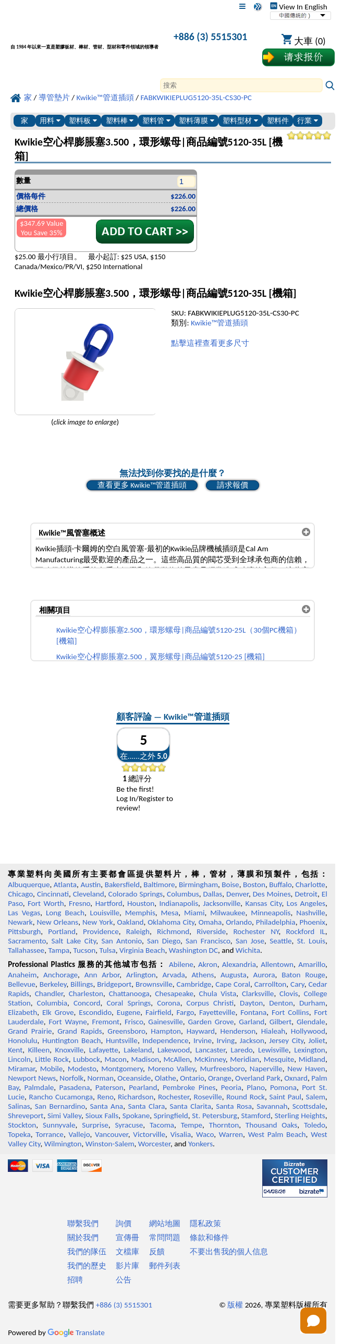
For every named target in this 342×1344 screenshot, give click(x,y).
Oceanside (134, 1078)
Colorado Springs (135, 894)
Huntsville (122, 1040)
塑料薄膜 (196, 121)
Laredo (242, 1050)
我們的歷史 (86, 1265)
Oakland (130, 922)
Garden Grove (211, 1021)
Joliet (316, 1040)
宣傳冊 (127, 1237)
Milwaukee (227, 912)
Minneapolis (270, 912)
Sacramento (27, 941)
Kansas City (264, 903)
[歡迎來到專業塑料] (84, 38)
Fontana (253, 1012)
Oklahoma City (171, 922)
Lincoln (19, 1059)
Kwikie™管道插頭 (219, 323)
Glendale (311, 1021)
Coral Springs (128, 1003)
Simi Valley (64, 1115)
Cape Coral (232, 984)
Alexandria (239, 964)
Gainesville (165, 1021)
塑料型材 (240, 121)
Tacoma (162, 1125)
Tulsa (108, 950)
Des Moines (272, 894)
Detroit (306, 894)
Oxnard (296, 1078)
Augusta (234, 974)
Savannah (271, 1106)
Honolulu (22, 1040)
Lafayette (103, 1050)
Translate (76, 1332)
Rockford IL (305, 931)
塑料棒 (120, 121)
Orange (219, 1078)
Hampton (166, 1031)
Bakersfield (122, 884)
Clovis (288, 993)
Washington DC (193, 950)
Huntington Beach (71, 1040)
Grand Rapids (79, 1031)
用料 (50, 121)
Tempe (191, 1125)
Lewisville (273, 1050)
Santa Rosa (234, 1106)
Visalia (180, 1134)
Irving (225, 1040)
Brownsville (154, 984)
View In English (298, 6)
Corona (168, 1003)
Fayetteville (217, 1012)
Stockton (22, 1125)
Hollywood (308, 1031)
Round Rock (245, 1096)
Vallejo (79, 1134)
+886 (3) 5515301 (210, 36)
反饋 (157, 1251)
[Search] (241, 85)
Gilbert (280, 1021)
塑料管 (156, 121)
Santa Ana (106, 1106)
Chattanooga (129, 993)
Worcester (154, 1143)
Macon (115, 1059)
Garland (251, 1021)
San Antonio (121, 941)
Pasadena (74, 1087)
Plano (255, 1087)
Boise (230, 884)
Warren (231, 1134)
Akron (207, 964)
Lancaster (210, 1050)
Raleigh (138, 931)
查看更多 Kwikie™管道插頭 (142, 485)
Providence (101, 931)
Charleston (86, 993)
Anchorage (60, 974)
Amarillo (311, 964)
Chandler (49, 993)
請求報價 (232, 485)
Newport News (32, 1078)
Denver (237, 894)
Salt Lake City (74, 941)
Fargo (185, 1012)
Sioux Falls (102, 1115)
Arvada (173, 974)
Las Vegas (24, 912)
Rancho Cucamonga (60, 1096)
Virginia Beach (142, 950)
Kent (15, 1050)
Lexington (309, 1050)
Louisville (104, 912)
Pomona (283, 1087)
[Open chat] (313, 1320)
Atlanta (65, 884)
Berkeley (53, 984)
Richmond (173, 931)
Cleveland (88, 894)
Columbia (52, 1003)
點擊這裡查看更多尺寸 (210, 343)
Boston (254, 884)
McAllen (177, 1059)
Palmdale (39, 1087)
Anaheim (22, 974)
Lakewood (173, 1050)
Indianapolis (178, 903)
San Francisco (208, 941)
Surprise (95, 1125)
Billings (81, 984)
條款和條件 (209, 1237)
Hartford (109, 903)
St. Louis (311, 941)
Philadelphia (276, 922)
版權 (235, 1305)
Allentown (277, 964)
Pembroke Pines (189, 1087)
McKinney (210, 1059)
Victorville (149, 1134)
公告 (123, 1280)
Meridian (244, 1059)
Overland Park (257, 1078)
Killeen (39, 1050)
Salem (315, 1096)
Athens (202, 974)
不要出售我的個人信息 (229, 1251)
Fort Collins (290, 1012)
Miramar (21, 1068)
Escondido (95, 1012)
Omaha (210, 922)
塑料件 (278, 121)
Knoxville (69, 1050)
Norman (100, 1078)
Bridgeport (114, 984)
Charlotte (310, 884)
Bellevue (21, 984)
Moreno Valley (172, 1068)
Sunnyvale (59, 1125)
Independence (165, 1040)
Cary (297, 984)
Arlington (141, 974)
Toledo (314, 1125)
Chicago (20, 894)
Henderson (238, 1031)
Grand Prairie (30, 1031)
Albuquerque (29, 884)
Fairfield (158, 1012)
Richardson (135, 1096)
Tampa (58, 950)
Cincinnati (53, 894)
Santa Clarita (190, 1106)
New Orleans (57, 922)
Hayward (201, 1031)
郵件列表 (164, 1265)
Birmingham (198, 884)
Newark (20, 922)
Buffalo (280, 884)
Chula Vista (218, 993)
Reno (105, 1096)
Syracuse (129, 1125)
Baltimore (159, 884)
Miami (194, 912)
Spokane (136, 1115)
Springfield (171, 1115)
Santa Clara (146, 1106)
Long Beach (65, 912)
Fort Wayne (67, 1021)
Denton (281, 1003)
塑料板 (83, 121)
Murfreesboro (222, 1068)
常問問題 (164, 1237)
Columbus (183, 894)
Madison (145, 1059)
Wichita (248, 950)
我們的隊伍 (86, 1251)
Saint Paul (285, 1096)
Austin (90, 884)
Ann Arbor (102, 974)
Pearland (143, 1087)
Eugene (129, 1012)
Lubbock (86, 1059)
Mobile (51, 1068)
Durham (312, 1003)
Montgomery (122, 1068)
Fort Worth (46, 903)
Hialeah (273, 1031)
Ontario (192, 1078)
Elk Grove (58, 1012)
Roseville (207, 1096)
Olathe (165, 1078)
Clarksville (258, 993)
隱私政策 (205, 1223)
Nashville (310, 912)
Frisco (134, 1021)
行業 (307, 121)
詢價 (123, 1223)
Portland (62, 931)
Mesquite (279, 1059)
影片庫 (127, 1265)
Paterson (109, 1087)
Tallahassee (26, 950)
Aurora (264, 974)
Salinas (19, 1106)
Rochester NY (255, 931)
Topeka (19, 1134)
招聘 (75, 1280)
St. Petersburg (214, 1115)
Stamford (256, 1115)
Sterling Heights (300, 1115)
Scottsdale (308, 1106)
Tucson (85, 950)
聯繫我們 (83, 1223)
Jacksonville (221, 903)
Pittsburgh (24, 931)
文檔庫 (127, 1251)
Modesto (82, 1068)
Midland (312, 1059)
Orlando (239, 922)
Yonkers (200, 1143)
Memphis (140, 912)
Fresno (79, 903)
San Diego (163, 941)
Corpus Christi (210, 1003)
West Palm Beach (277, 1134)
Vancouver (111, 1134)
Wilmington (63, 1143)
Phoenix (312, 922)
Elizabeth (22, 1012)
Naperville (266, 1068)
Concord (87, 1003)
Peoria (231, 1087)
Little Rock (52, 1059)
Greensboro (126, 1031)
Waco (205, 1134)
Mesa (170, 912)
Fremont (106, 1021)
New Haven (306, 1068)
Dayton (251, 1003)
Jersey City (286, 1040)
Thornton (224, 1125)
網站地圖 (164, 1223)
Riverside (211, 931)
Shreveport (25, 1115)
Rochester (173, 1096)
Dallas (212, 894)
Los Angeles (306, 903)
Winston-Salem (110, 1143)
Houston (140, 903)
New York (97, 922)
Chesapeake (174, 993)
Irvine (202, 1040)
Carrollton (270, 984)
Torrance (49, 1134)
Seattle (280, 941)
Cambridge (194, 984)
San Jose (250, 941)
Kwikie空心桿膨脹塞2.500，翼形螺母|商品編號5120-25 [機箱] (160, 656)
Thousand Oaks (271, 1125)
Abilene (181, 964)
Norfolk (71, 1078)
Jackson (252, 1040)
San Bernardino (60, 1106)
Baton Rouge (303, 974)
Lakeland (138, 1050)
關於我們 (83, 1237)
